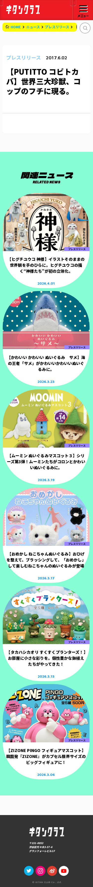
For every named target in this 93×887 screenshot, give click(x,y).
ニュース (33, 26)
